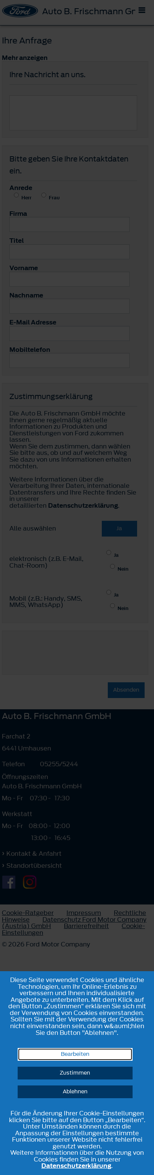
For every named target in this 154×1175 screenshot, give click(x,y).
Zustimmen (75, 1073)
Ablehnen (75, 1092)
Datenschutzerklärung (76, 1165)
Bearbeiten (75, 1054)
